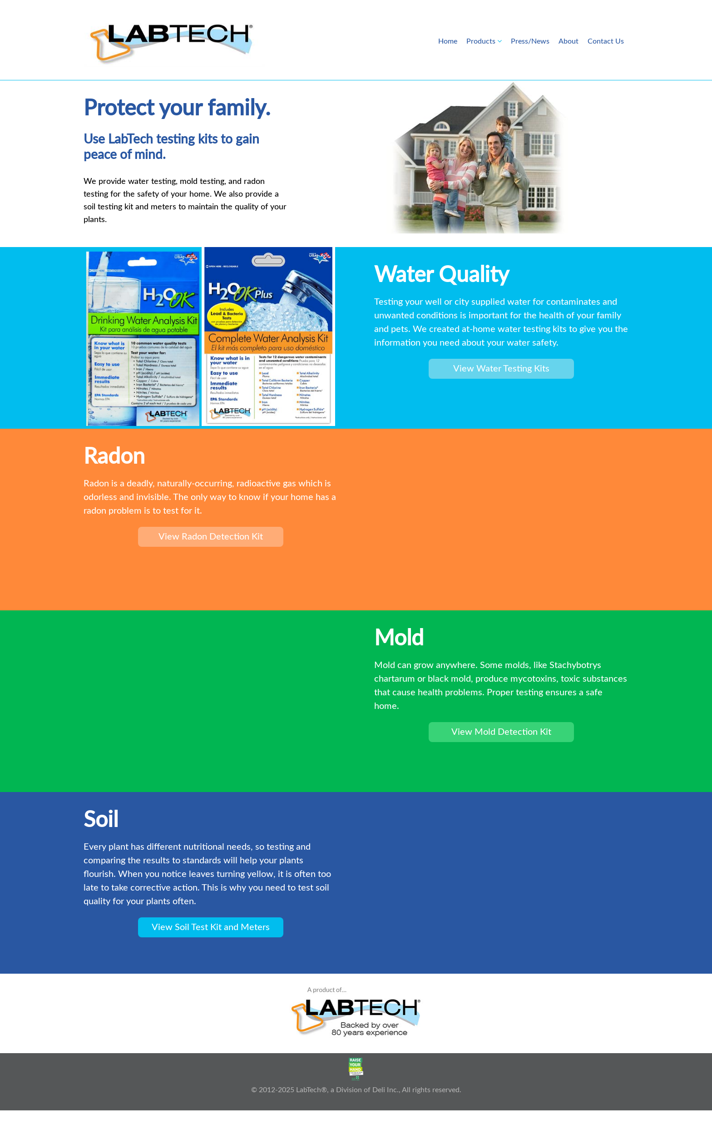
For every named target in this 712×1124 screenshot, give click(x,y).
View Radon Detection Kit (210, 536)
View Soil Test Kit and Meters (211, 927)
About (568, 41)
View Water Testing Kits (501, 368)
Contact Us (606, 41)
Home (447, 41)
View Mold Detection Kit (501, 732)
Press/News (530, 41)
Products (480, 41)
